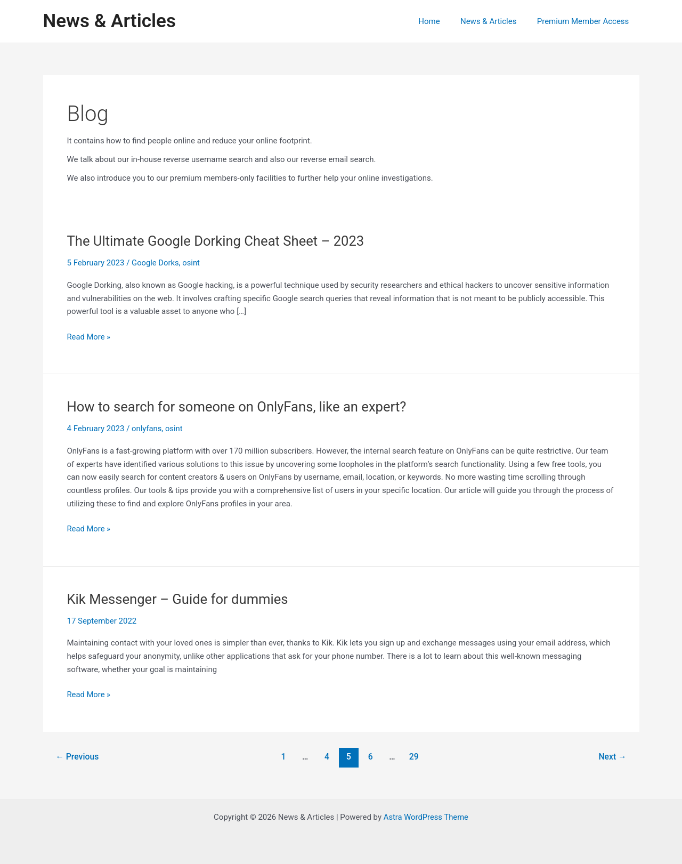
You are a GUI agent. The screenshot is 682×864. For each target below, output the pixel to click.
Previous (77, 757)
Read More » (89, 337)
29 (414, 757)
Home (440, 21)
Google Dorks (156, 263)
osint (192, 263)
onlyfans (147, 428)
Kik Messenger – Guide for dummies (179, 599)
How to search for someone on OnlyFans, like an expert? (239, 407)
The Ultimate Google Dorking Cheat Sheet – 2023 (218, 241)
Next (612, 757)
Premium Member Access (585, 21)
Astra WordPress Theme (426, 817)
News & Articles (109, 21)
